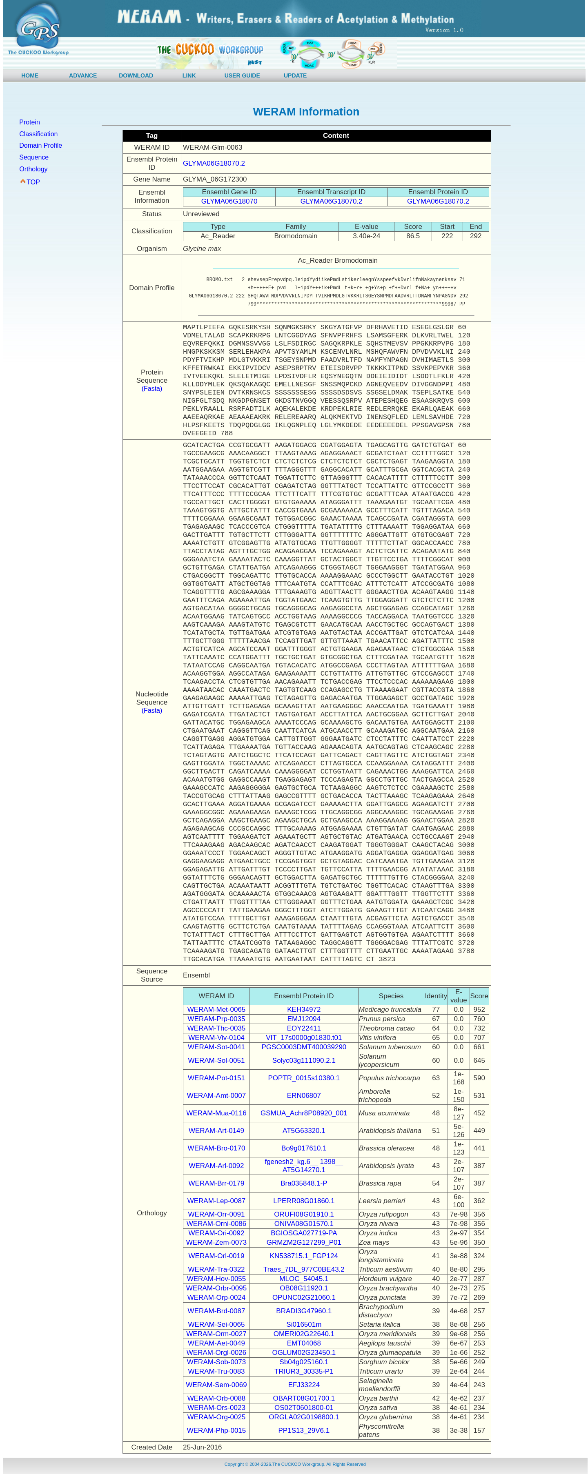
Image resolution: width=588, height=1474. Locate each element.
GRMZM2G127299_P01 (304, 1242)
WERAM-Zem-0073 (216, 1242)
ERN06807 (304, 1095)
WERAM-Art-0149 (216, 1131)
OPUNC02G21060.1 (304, 1297)
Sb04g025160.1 (303, 1362)
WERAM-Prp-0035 (216, 1019)
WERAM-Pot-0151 (216, 1078)
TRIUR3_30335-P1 (304, 1371)
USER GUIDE (242, 75)
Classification (38, 134)
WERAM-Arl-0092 (216, 1166)
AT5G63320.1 (304, 1131)
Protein (29, 122)
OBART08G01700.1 (304, 1398)
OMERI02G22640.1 (304, 1334)
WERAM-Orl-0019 (217, 1256)
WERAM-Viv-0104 (216, 1038)
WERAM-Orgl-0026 (216, 1353)
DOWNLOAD (136, 75)
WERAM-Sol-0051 (216, 1060)
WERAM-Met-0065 (216, 1009)
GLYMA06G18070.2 (214, 163)
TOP (33, 182)
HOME (29, 75)
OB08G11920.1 (304, 1288)
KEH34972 (304, 1009)
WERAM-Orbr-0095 (216, 1288)
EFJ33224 (304, 1385)
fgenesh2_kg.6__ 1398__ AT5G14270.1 (304, 1166)
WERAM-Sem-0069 (216, 1385)
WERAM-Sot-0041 (216, 1047)
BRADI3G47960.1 (304, 1311)
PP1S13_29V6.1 (304, 1430)
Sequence (34, 157)
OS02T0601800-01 (304, 1408)
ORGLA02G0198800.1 (304, 1417)
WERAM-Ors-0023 (216, 1408)
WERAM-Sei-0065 (216, 1324)
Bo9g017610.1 (304, 1148)
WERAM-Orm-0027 (216, 1334)
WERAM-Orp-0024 (216, 1297)
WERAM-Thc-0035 (216, 1028)
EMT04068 (304, 1343)
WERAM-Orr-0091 (216, 1214)
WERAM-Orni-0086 (216, 1224)
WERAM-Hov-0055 (216, 1279)
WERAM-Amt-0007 (216, 1095)
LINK (189, 75)
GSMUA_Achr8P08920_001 (304, 1113)
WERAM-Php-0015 (216, 1430)
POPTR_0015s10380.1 (304, 1078)
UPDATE (295, 75)
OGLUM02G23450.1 (304, 1353)
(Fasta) (152, 388)
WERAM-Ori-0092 (217, 1233)
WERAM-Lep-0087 (216, 1201)
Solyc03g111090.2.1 (304, 1060)
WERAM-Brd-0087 (216, 1311)
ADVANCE (83, 75)
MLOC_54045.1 (303, 1279)
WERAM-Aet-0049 (216, 1343)
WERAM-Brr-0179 (217, 1183)
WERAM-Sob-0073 (216, 1362)
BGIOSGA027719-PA (304, 1233)
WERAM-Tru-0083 (216, 1371)
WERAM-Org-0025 (216, 1417)
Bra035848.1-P (304, 1183)
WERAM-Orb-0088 (216, 1398)
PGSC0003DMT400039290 (303, 1047)
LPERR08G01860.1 (303, 1201)
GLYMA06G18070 (229, 201)
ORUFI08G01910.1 (304, 1214)
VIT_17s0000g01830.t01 (304, 1038)
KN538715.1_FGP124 (304, 1256)
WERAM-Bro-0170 (216, 1148)
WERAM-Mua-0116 (216, 1113)
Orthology (33, 169)
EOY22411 (304, 1028)
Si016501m (303, 1324)
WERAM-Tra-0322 (216, 1269)
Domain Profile (40, 145)
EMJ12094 (304, 1019)
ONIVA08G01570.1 (304, 1224)
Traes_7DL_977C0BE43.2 (304, 1269)
